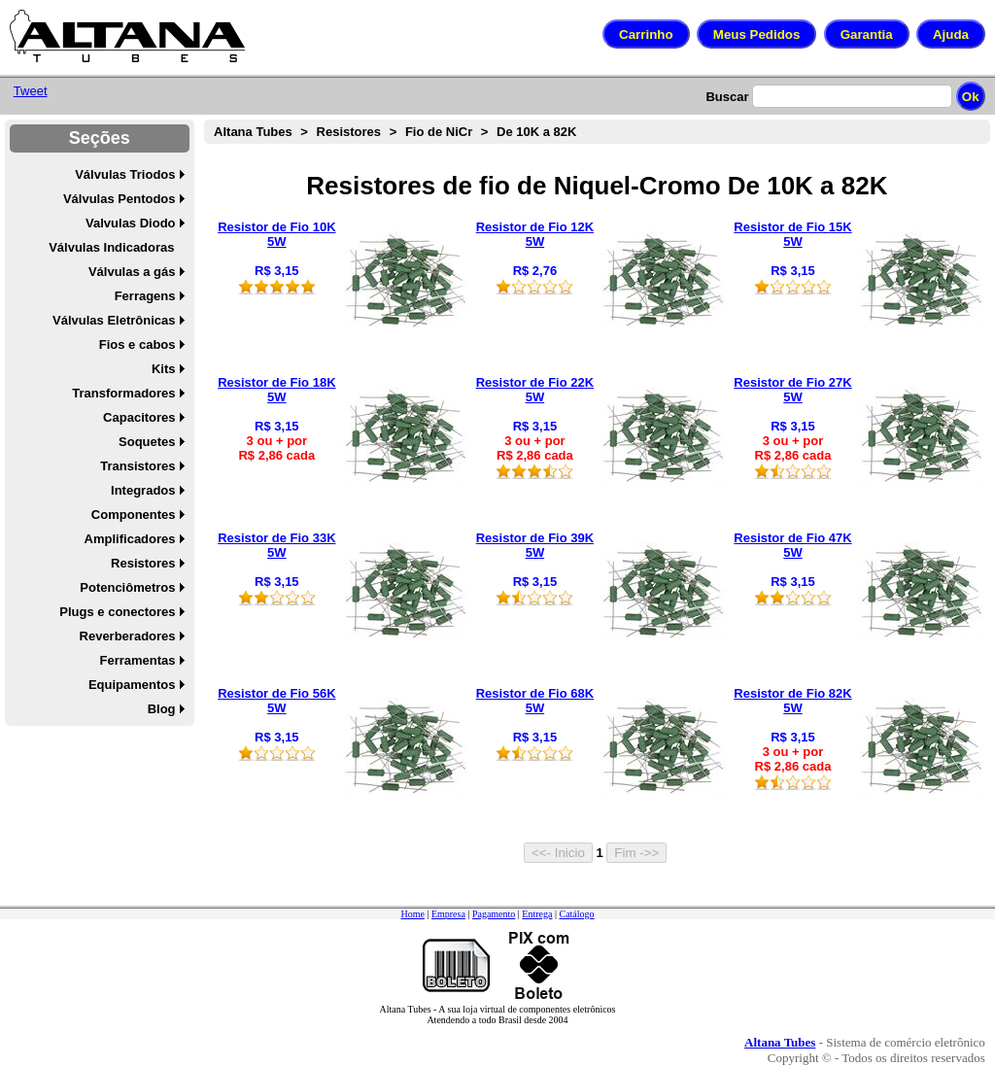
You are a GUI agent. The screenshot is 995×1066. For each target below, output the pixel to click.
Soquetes (147, 441)
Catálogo (576, 914)
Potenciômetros (127, 587)
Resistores (143, 563)
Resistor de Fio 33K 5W (276, 545)
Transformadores (123, 393)
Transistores (137, 466)
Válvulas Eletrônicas (113, 320)
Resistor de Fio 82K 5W (792, 700)
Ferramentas (137, 660)
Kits (164, 368)
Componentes (133, 514)
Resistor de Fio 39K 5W (535, 545)
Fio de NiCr (438, 131)
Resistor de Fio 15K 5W (792, 234)
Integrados (143, 490)
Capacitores (139, 417)
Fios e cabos (137, 344)
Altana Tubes (253, 131)
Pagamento (493, 914)
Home (412, 914)
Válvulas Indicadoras (111, 247)
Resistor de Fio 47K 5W (792, 545)
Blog (162, 709)
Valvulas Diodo (130, 223)
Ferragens (145, 296)
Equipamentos (132, 684)
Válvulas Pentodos (119, 198)
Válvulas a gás (132, 271)
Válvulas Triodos (125, 174)
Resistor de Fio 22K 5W (535, 389)
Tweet (31, 91)
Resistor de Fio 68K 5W (535, 700)
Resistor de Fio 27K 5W (792, 389)
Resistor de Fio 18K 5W (276, 389)
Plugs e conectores (117, 611)
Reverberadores (128, 636)
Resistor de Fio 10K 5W (276, 234)
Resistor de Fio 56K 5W (276, 700)
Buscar (726, 96)
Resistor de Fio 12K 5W (535, 234)
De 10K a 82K (536, 131)
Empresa (448, 914)
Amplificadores (130, 539)
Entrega (537, 914)
